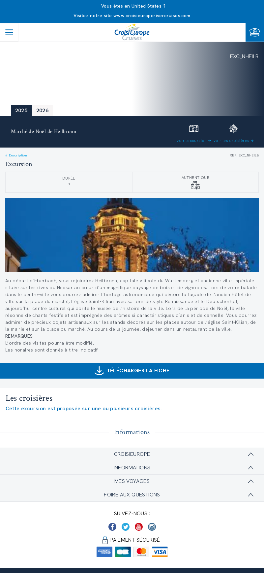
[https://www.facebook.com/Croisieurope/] (112, 527)
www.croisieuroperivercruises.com (152, 15)
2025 (21, 110)
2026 (42, 110)
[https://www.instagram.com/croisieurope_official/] (152, 527)
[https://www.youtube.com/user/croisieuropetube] (139, 527)
